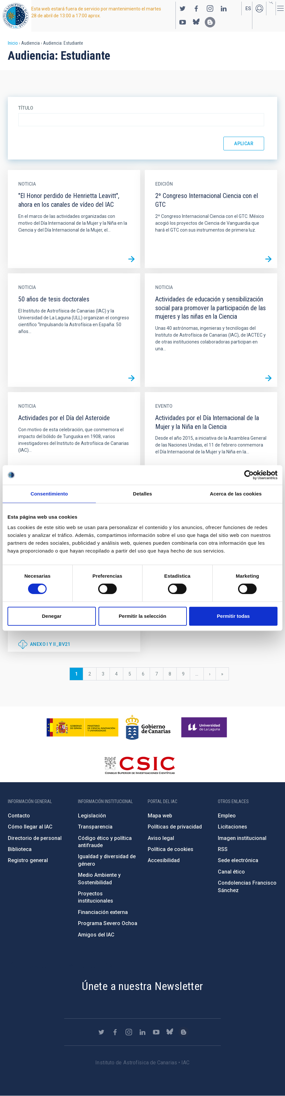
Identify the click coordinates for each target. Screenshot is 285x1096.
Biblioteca (20, 849)
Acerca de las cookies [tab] (236, 493)
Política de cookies (170, 849)
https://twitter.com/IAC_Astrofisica (182, 8)
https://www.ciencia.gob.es (82, 727)
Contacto (19, 816)
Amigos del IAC (96, 935)
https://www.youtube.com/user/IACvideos (182, 22)
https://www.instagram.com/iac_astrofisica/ (210, 8)
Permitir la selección (142, 616)
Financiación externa (103, 912)
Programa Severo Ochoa (107, 923)
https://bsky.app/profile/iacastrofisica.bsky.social (196, 22)
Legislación (92, 816)
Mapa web (160, 816)
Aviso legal (161, 838)
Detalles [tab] (142, 493)
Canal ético (231, 872)
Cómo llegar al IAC (30, 827)
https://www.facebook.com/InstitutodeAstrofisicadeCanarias (196, 8)
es (248, 8)
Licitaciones (232, 827)
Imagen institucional (242, 838)
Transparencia (95, 827)
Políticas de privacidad (175, 827)
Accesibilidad (164, 860)
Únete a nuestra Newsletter (142, 986)
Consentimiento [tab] (49, 493)
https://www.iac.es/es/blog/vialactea (210, 22)
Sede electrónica (238, 860)
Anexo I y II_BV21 (50, 644)
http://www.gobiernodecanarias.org (148, 727)
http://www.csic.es (139, 765)
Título (25, 108)
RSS (223, 849)
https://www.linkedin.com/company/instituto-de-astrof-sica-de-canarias (224, 8)
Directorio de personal (35, 838)
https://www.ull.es (204, 727)
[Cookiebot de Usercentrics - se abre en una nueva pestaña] (249, 475)
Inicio (13, 43)
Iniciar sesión (259, 8)
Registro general (28, 860)
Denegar (51, 616)
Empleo (227, 816)
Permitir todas (233, 616)
